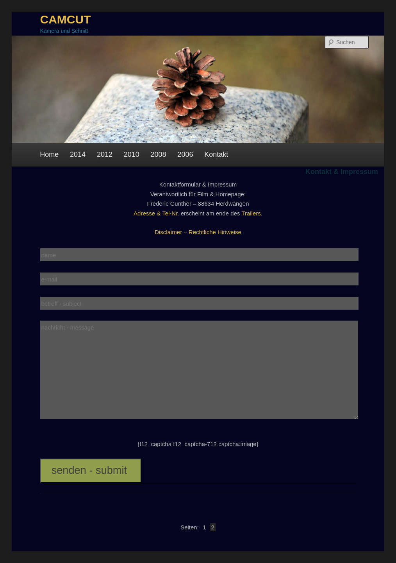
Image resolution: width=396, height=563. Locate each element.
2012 (104, 154)
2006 (185, 154)
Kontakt (216, 154)
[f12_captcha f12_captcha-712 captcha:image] (198, 444)
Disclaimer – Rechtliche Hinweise (198, 232)
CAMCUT (65, 19)
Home (49, 154)
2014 (78, 154)
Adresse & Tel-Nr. (156, 213)
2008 (158, 154)
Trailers (250, 213)
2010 (131, 154)
